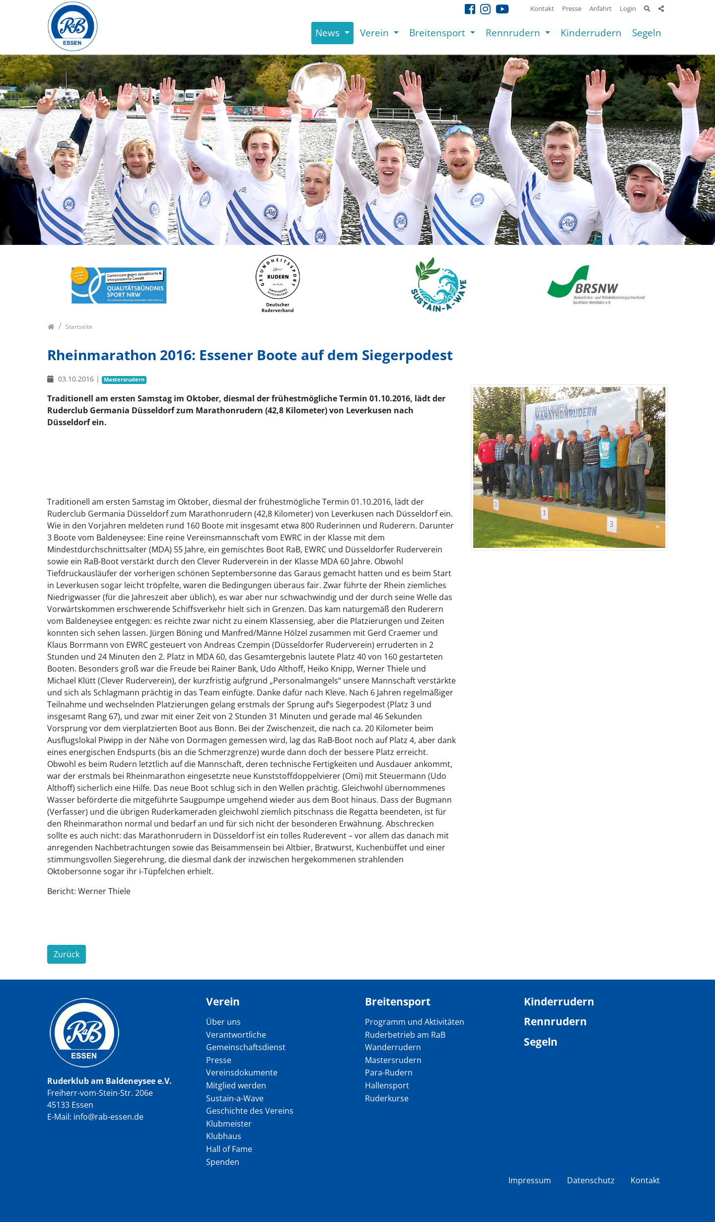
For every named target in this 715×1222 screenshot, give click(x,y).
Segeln (646, 32)
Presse (571, 8)
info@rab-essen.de (108, 1116)
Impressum (529, 1180)
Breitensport (438, 32)
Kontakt (542, 8)
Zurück (66, 954)
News (328, 32)
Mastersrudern (124, 379)
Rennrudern (514, 32)
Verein (375, 32)
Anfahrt (600, 8)
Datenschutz (591, 1180)
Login (628, 8)
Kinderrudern (591, 32)
